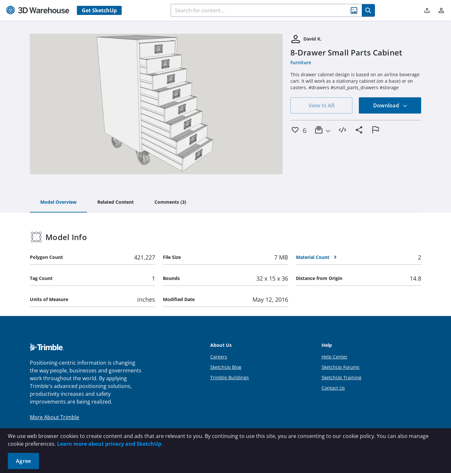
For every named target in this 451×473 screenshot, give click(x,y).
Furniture (300, 62)
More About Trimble (54, 417)
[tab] (58, 202)
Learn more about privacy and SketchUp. (110, 443)
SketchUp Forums (341, 367)
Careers (218, 357)
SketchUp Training (341, 377)
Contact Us (333, 388)
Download (390, 105)
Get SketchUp (99, 10)
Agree (23, 461)
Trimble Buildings (229, 377)
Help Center (334, 357)
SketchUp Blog (225, 367)
